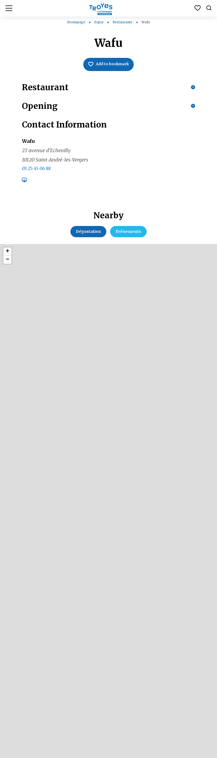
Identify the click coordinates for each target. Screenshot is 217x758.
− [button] (7, 265)
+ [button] (7, 256)
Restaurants (123, 22)
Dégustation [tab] (88, 236)
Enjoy (99, 22)
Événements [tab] (128, 236)
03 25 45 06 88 (36, 173)
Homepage (76, 22)
